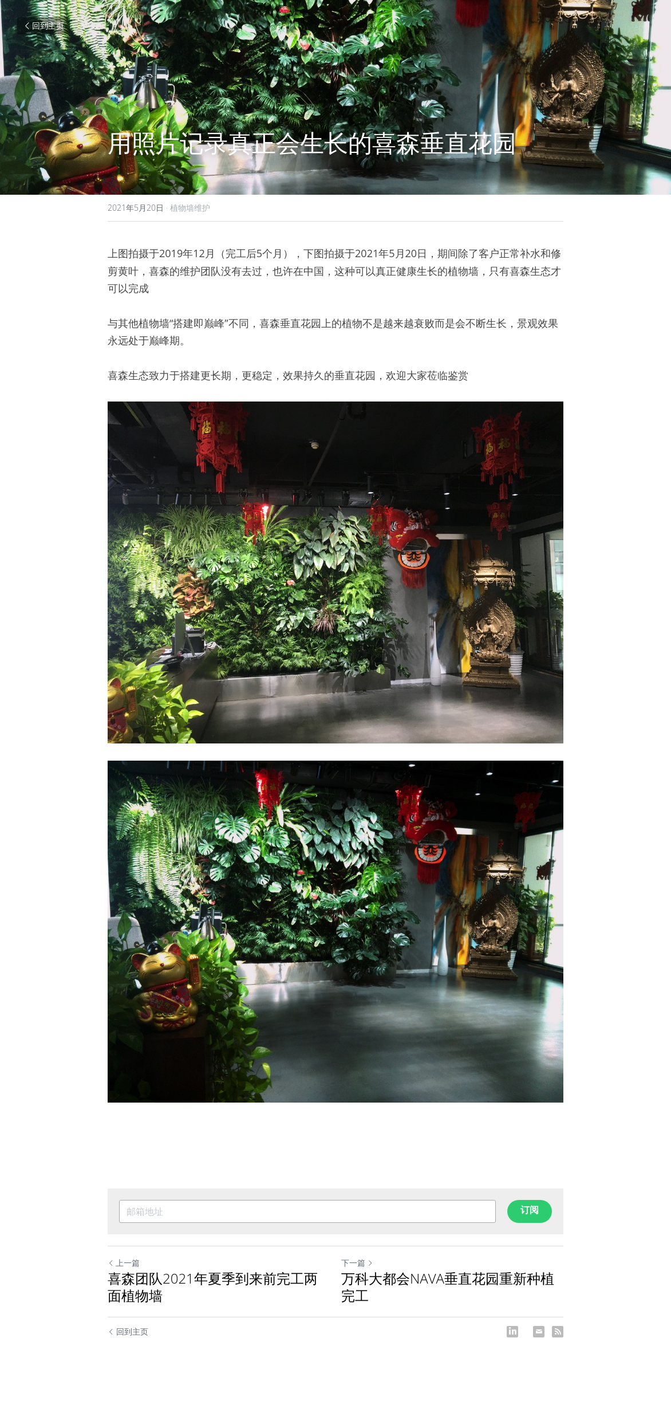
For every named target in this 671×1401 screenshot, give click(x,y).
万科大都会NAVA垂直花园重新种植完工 (447, 1287)
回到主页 (43, 25)
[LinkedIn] (512, 1331)
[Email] (538, 1331)
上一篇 (124, 1262)
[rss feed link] (557, 1331)
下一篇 (357, 1262)
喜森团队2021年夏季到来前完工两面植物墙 (213, 1287)
